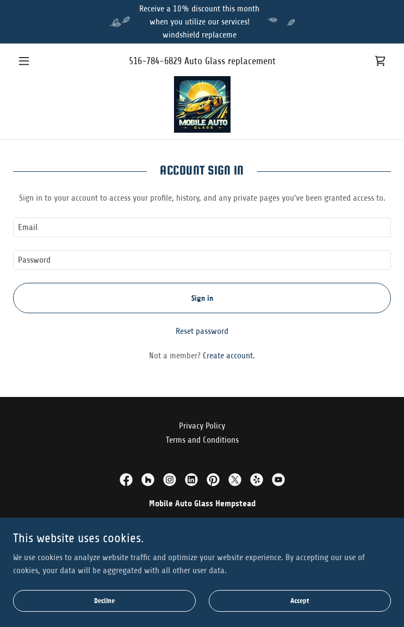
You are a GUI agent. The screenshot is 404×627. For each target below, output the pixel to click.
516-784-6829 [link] (155, 60)
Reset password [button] (202, 331)
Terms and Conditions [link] (202, 440)
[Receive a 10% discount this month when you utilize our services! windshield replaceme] (202, 21)
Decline (104, 601)
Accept (299, 601)
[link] (380, 61)
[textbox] (202, 227)
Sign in (202, 298)
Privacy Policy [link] (202, 426)
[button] (41, 61)
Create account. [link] (229, 356)
